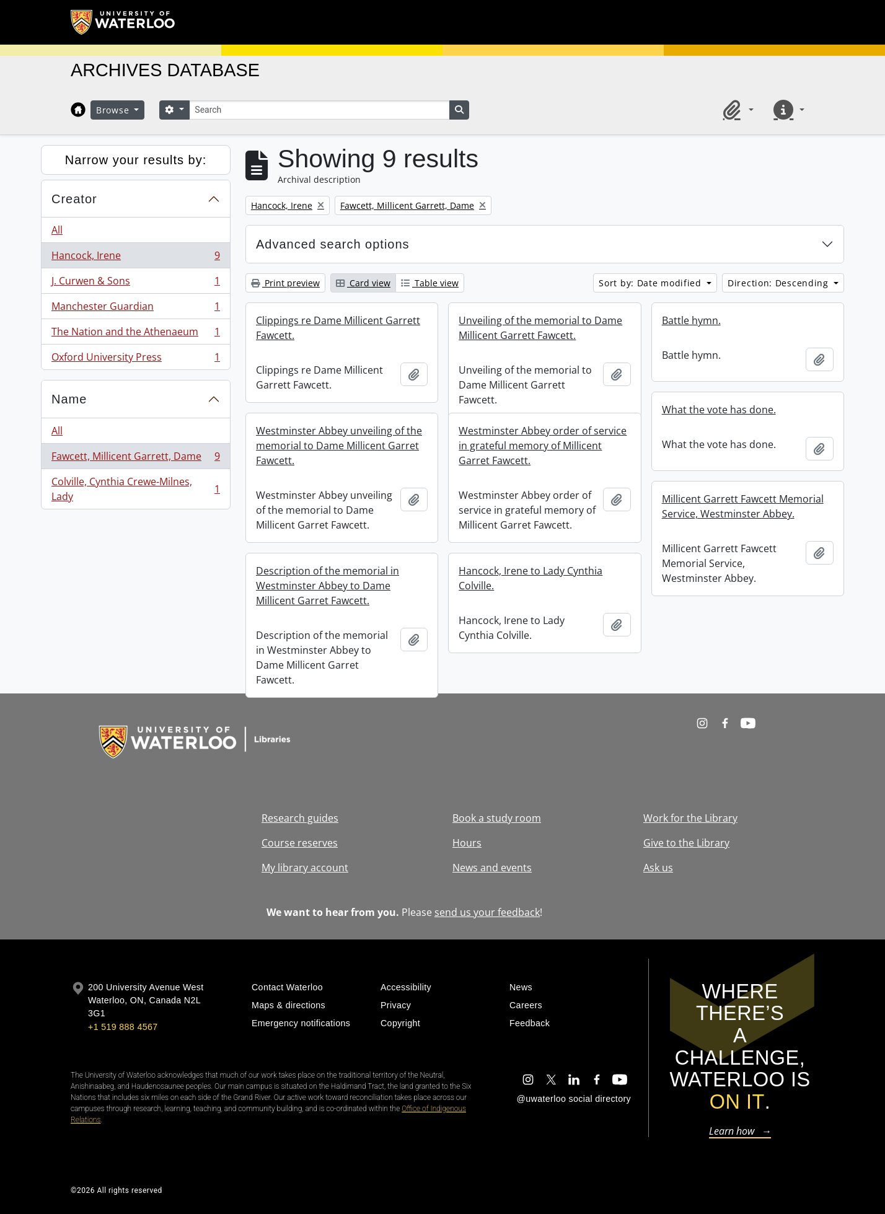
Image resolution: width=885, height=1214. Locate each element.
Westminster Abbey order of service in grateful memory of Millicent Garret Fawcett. (543, 445)
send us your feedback (487, 912)
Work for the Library (690, 818)
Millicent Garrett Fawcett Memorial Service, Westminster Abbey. (743, 506)
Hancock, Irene (135, 258)
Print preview (285, 283)
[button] (736, 110)
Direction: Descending (779, 283)
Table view (430, 283)
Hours (467, 843)
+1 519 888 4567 (122, 1027)
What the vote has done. (719, 409)
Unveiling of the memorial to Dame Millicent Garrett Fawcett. (540, 328)
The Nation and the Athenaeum (135, 334)
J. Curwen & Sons (135, 283)
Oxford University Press (135, 359)
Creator (74, 199)
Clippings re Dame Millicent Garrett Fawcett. (338, 328)
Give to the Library (686, 843)
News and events (492, 867)
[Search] (319, 110)
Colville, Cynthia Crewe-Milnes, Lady (135, 489)
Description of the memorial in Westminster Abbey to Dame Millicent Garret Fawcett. (327, 585)
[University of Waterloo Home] (123, 22)
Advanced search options (333, 244)
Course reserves (300, 843)
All (57, 230)
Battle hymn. (691, 320)
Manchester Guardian (135, 309)
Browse (114, 110)
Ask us (658, 867)
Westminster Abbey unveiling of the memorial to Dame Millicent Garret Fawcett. (339, 445)
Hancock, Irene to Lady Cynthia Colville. (530, 578)
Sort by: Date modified (651, 283)
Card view (363, 283)
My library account (305, 867)
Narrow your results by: (136, 160)
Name (69, 399)
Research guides (300, 818)
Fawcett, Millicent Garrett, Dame (135, 459)
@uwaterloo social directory (574, 1099)
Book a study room (496, 818)
